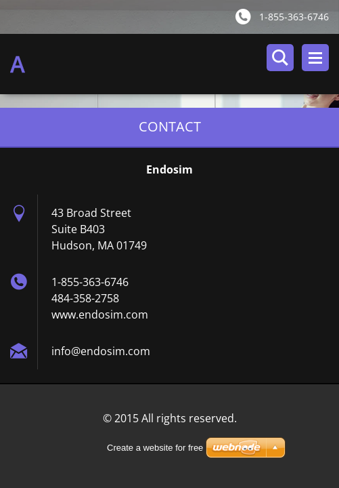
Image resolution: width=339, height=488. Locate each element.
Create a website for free (155, 448)
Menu (315, 57)
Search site (280, 57)
